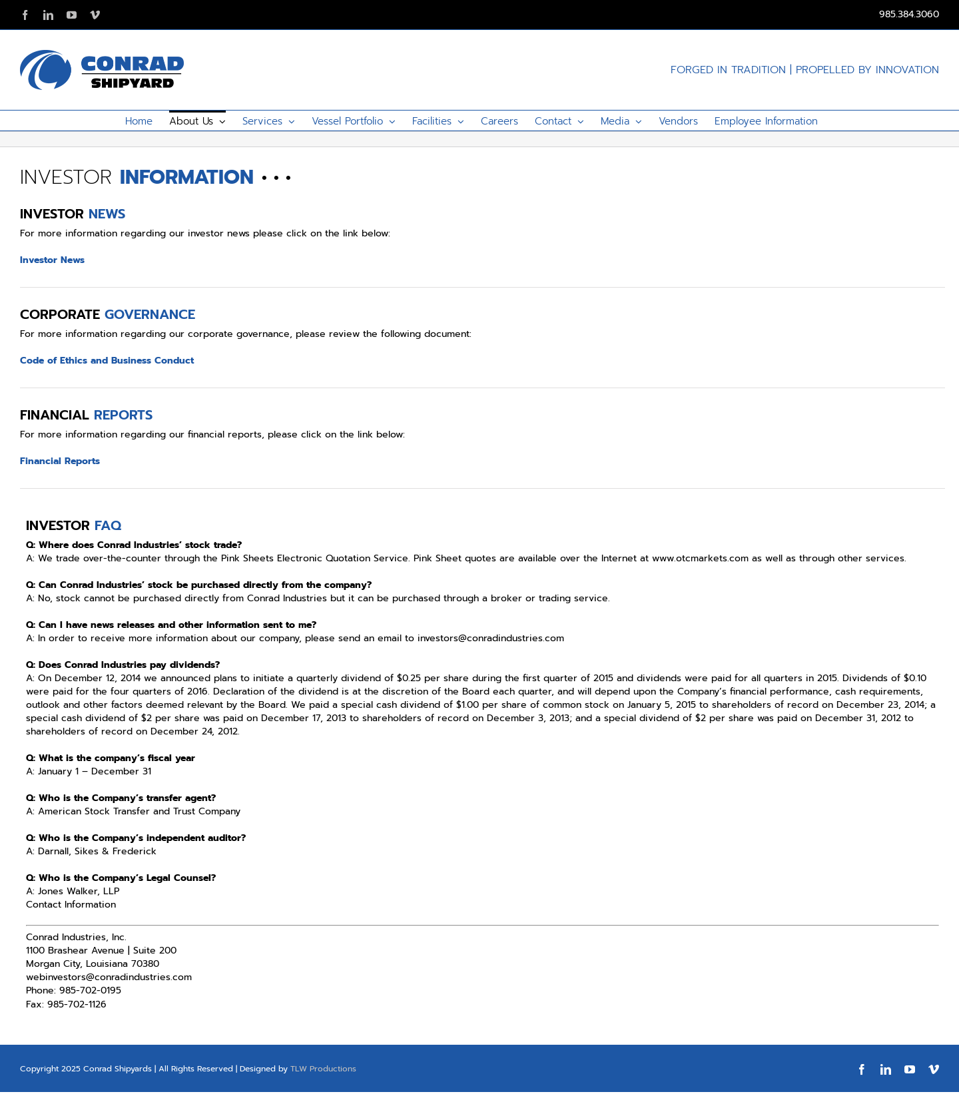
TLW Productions (323, 1069)
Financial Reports (60, 461)
